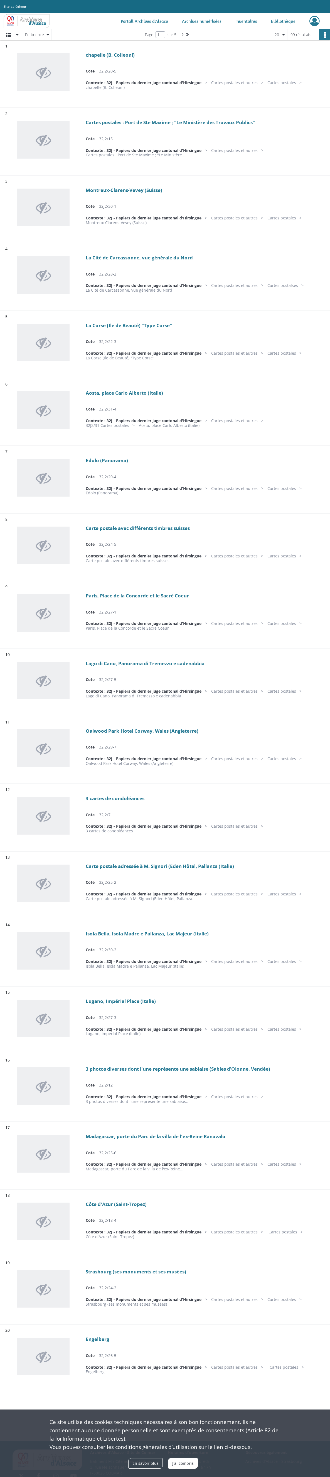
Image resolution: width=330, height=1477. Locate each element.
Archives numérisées (201, 21)
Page (149, 34)
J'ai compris (183, 1463)
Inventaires (246, 21)
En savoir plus (145, 1463)
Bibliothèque (283, 21)
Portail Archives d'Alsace (144, 21)
